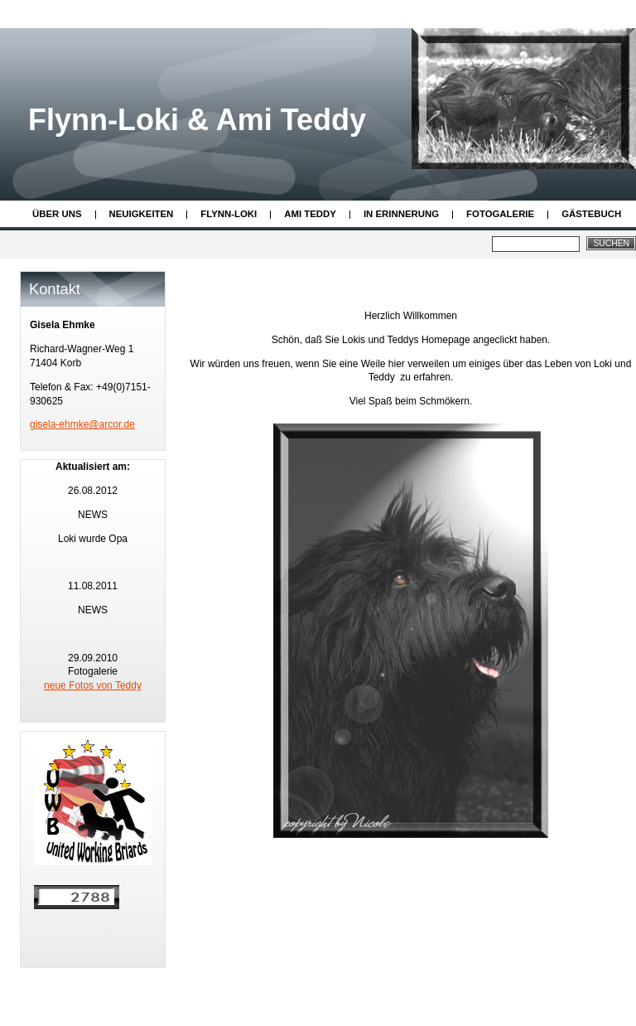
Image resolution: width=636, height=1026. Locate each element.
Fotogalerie (500, 214)
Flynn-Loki (228, 214)
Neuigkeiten (141, 214)
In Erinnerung (401, 214)
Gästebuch (591, 214)
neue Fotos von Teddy (93, 685)
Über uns (57, 214)
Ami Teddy (310, 214)
